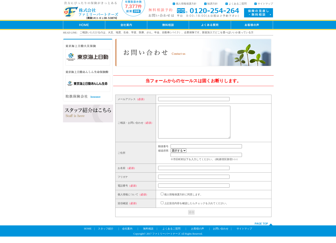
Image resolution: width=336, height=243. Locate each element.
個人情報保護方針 (186, 3)
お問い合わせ (220, 235)
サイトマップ (265, 3)
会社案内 (127, 235)
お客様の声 (197, 235)
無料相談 (148, 235)
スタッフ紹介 (105, 235)
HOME (88, 235)
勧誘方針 (212, 3)
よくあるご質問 (238, 3)
